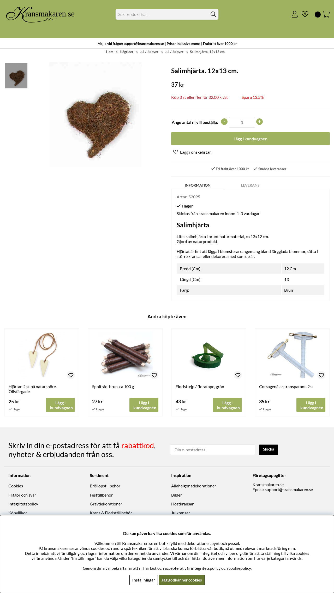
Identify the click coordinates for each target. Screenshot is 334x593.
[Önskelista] (302, 14)
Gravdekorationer (106, 504)
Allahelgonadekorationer (193, 485)
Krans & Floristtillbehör (111, 512)
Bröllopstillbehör (105, 485)
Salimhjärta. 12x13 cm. (207, 52)
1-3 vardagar (248, 213)
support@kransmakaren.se (289, 489)
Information (198, 185)
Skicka (269, 449)
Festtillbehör (101, 495)
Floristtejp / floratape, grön (200, 386)
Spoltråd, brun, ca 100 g (113, 386)
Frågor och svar (22, 495)
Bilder (176, 495)
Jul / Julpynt (149, 52)
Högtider (126, 52)
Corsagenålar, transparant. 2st (286, 386)
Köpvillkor (17, 512)
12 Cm (290, 269)
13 (286, 279)
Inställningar (142, 579)
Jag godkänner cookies (182, 579)
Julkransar (180, 512)
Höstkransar (182, 504)
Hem (109, 52)
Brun (288, 290)
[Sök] (167, 14)
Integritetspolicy (23, 504)
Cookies (15, 485)
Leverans (250, 185)
